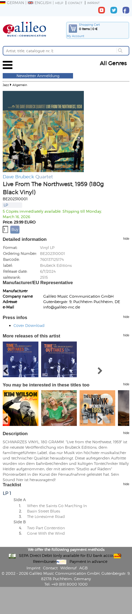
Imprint (93, 3)
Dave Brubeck (18, 176)
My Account (75, 36)
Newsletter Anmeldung (38, 75)
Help (59, 3)
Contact (75, 3)
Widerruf (68, 568)
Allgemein (19, 85)
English (39, 2)
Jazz (6, 85)
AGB (83, 568)
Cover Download (29, 325)
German (12, 2)
